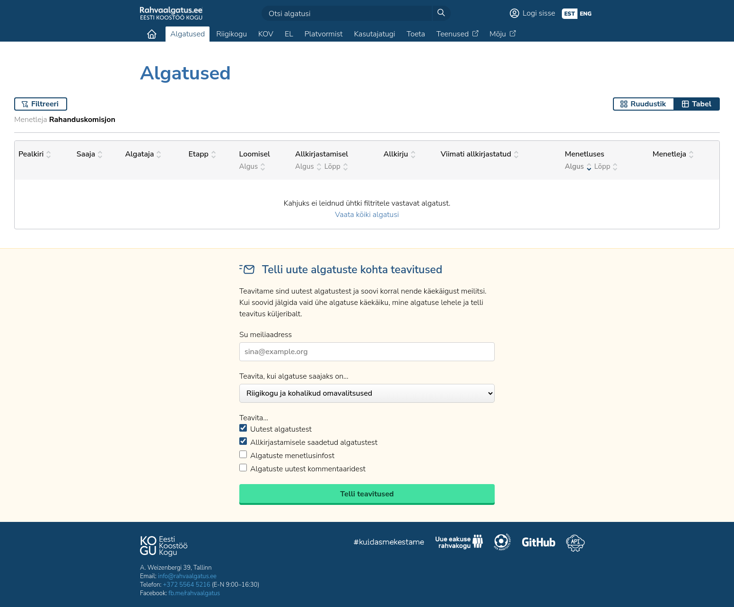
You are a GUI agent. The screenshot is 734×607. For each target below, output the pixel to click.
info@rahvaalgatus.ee (187, 576)
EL (289, 34)
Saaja (89, 154)
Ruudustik (648, 104)
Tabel (701, 104)
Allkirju (399, 154)
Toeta (416, 34)
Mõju (497, 34)
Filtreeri (45, 104)
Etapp (202, 154)
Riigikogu (231, 34)
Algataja (143, 154)
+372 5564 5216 (186, 585)
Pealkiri (34, 154)
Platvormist (324, 34)
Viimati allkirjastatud (479, 154)
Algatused (187, 34)
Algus (252, 166)
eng (586, 13)
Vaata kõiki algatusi (367, 214)
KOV (265, 34)
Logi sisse (539, 13)
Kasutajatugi (374, 34)
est (569, 13)
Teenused (453, 34)
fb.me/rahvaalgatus (194, 593)
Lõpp (336, 166)
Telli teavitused (366, 494)
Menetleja (673, 154)
